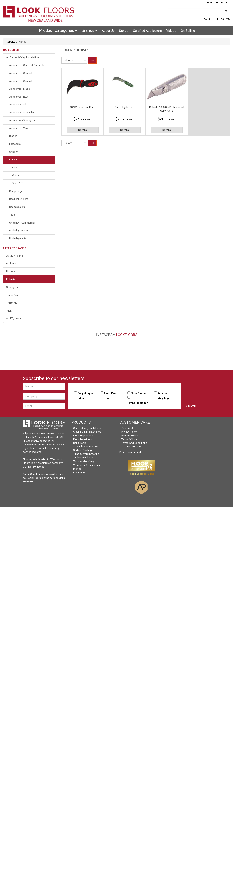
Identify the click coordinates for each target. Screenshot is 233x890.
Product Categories (58, 30)
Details (82, 130)
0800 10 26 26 (217, 19)
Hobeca (10, 271)
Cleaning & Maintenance (87, 431)
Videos (171, 31)
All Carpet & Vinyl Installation (22, 57)
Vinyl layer (164, 398)
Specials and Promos (85, 446)
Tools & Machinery (83, 461)
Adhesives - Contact (20, 73)
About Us (108, 31)
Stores (123, 31)
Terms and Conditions (134, 442)
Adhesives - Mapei (19, 88)
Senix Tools (79, 442)
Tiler (107, 398)
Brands (89, 30)
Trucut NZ (11, 302)
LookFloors (126, 335)
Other (80, 398)
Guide (15, 175)
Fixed (15, 167)
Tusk (9, 310)
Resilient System (18, 198)
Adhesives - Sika (18, 104)
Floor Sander (139, 393)
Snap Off (17, 183)
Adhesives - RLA (18, 96)
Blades (13, 135)
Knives (13, 159)
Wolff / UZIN (13, 318)
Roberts (10, 41)
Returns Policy (129, 435)
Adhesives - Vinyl (19, 128)
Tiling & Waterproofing (86, 453)
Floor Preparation (83, 435)
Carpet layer (85, 393)
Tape (12, 214)
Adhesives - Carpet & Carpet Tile (27, 65)
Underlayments (17, 238)
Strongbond (13, 287)
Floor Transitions (83, 439)
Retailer (162, 393)
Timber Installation (83, 457)
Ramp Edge (16, 191)
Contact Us (127, 428)
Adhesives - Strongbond (23, 120)
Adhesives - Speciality (21, 112)
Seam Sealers (17, 206)
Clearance (79, 472)
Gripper (13, 151)
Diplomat (11, 263)
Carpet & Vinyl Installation (87, 428)
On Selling (188, 31)
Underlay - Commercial (22, 222)
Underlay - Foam (18, 230)
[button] (212, 3)
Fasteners (15, 143)
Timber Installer (137, 402)
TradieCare (12, 295)
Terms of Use (129, 439)
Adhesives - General (20, 81)
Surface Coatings (83, 450)
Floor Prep (110, 393)
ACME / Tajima (14, 255)
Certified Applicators (147, 31)
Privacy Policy (129, 431)
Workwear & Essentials (86, 465)
